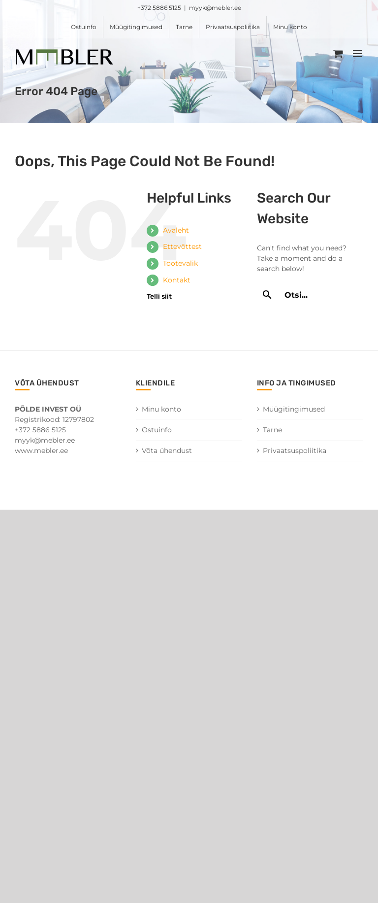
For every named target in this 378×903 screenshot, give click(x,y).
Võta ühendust (167, 450)
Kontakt (176, 280)
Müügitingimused (294, 409)
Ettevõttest (182, 246)
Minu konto (161, 409)
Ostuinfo (157, 429)
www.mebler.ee (41, 450)
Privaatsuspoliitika (294, 450)
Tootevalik (180, 263)
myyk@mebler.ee (215, 7)
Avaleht (176, 230)
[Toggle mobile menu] (358, 53)
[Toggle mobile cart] (338, 53)
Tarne (272, 429)
